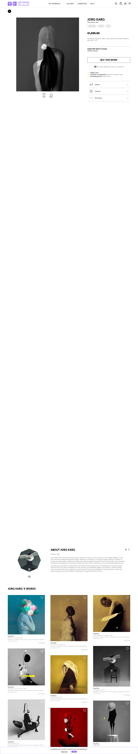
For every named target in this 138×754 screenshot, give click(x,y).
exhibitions (82, 4)
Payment (95, 91)
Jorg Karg (96, 19)
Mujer (108, 26)
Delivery (94, 84)
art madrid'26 (55, 4)
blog (92, 4)
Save (43, 95)
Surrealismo (91, 26)
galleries (70, 4)
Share (51, 95)
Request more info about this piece (109, 67)
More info (64, 752)
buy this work (108, 59)
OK (74, 752)
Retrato (101, 26)
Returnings (95, 98)
